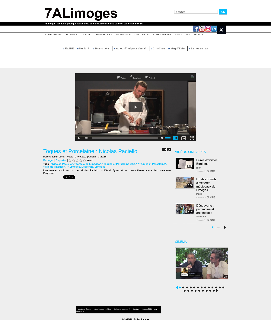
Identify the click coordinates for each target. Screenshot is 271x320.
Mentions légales (83, 308)
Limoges (91, 166)
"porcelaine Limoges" (86, 163)
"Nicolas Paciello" (61, 163)
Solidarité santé (123, 35)
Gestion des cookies (99, 308)
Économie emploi (104, 35)
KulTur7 (83, 48)
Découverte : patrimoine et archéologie (205, 208)
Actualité (199, 35)
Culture (146, 35)
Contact (128, 308)
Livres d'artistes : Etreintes (208, 161)
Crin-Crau (158, 48)
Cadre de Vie (88, 35)
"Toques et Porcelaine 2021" (116, 163)
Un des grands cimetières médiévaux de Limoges (206, 184)
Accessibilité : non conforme (142, 308)
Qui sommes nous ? (116, 308)
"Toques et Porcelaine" (147, 163)
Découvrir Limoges (54, 35)
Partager (48, 160)
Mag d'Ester (177, 48)
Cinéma (188, 35)
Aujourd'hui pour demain (131, 48)
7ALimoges (65, 166)
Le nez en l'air (198, 48)
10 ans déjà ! (102, 48)
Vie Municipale (72, 35)
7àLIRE (68, 48)
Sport (137, 35)
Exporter (60, 160)
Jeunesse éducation (162, 35)
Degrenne (78, 166)
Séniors (178, 35)
